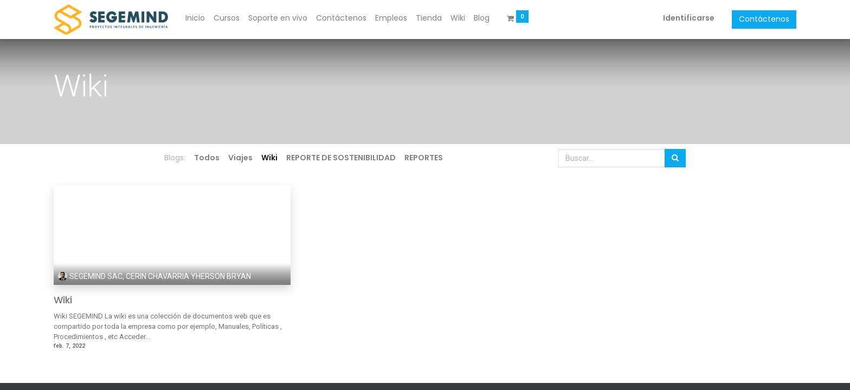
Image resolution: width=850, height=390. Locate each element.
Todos (207, 157)
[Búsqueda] (675, 158)
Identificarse (688, 17)
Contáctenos (764, 19)
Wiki (63, 300)
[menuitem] (195, 18)
